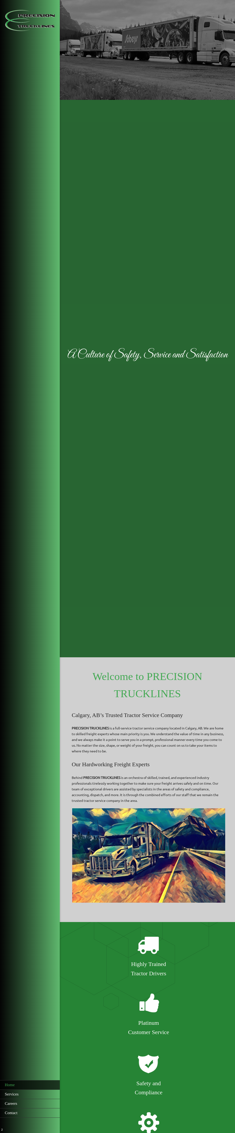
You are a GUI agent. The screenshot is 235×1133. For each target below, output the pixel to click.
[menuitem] (30, 1085)
